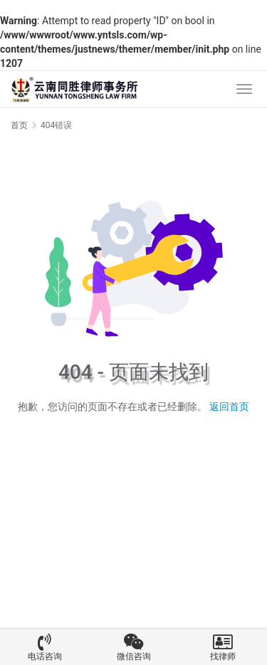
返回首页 (229, 406)
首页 (19, 125)
